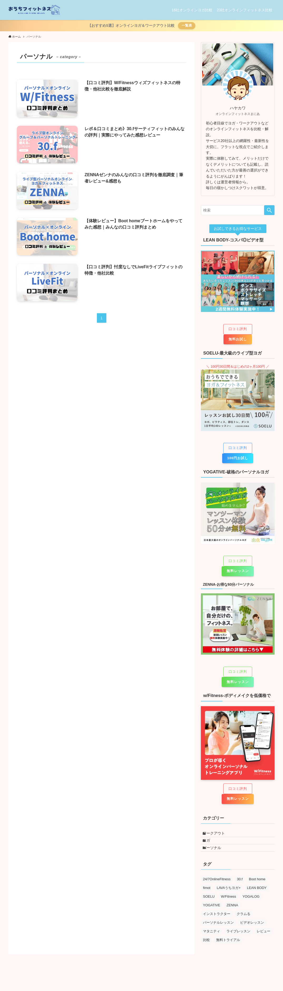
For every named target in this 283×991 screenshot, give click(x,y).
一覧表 (187, 25)
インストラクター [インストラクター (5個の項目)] (216, 925)
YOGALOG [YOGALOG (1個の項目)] (251, 908)
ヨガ (210, 846)
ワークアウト (217, 835)
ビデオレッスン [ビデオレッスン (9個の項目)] (252, 934)
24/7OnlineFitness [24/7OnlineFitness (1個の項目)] (217, 890)
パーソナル (215, 857)
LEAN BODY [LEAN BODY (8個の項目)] (256, 899)
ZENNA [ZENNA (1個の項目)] (232, 916)
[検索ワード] (238, 210)
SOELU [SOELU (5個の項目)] (209, 908)
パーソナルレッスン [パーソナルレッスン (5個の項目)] (218, 934)
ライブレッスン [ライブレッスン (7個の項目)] (238, 942)
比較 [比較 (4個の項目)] (206, 951)
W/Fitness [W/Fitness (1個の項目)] (228, 908)
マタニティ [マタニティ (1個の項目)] (211, 942)
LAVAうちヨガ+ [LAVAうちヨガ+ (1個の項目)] (229, 899)
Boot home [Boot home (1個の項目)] (257, 890)
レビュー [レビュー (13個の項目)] (263, 942)
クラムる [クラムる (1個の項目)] (243, 925)
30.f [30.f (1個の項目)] (240, 890)
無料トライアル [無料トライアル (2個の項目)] (228, 951)
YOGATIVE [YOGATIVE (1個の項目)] (211, 916)
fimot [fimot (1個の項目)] (206, 899)
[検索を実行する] (269, 210)
